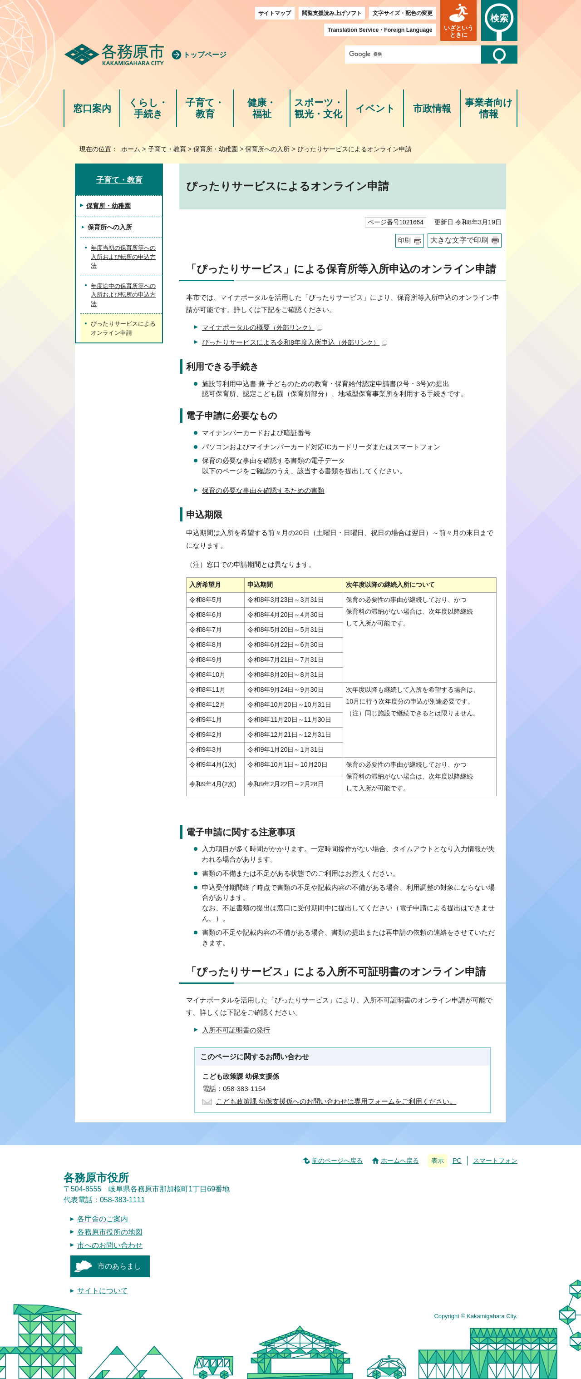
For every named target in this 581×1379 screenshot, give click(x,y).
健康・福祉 (261, 108)
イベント (375, 108)
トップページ (204, 55)
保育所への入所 (267, 149)
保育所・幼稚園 (215, 149)
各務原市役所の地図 (110, 1232)
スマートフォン (495, 1160)
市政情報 (432, 108)
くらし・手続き (148, 108)
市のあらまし (119, 1266)
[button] (458, 20)
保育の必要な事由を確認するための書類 (263, 490)
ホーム (130, 149)
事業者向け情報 (489, 108)
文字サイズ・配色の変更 (403, 13)
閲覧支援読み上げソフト (332, 13)
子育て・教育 (205, 108)
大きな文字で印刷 (459, 240)
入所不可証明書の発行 (236, 1030)
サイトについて (102, 1291)
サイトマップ (274, 13)
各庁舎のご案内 (102, 1219)
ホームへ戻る (400, 1160)
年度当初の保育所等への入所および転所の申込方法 (123, 256)
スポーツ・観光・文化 (318, 108)
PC (457, 1160)
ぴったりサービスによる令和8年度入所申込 (294, 342)
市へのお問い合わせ (110, 1245)
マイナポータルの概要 (262, 327)
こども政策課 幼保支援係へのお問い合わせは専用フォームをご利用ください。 (336, 1101)
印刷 (404, 240)
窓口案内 (92, 108)
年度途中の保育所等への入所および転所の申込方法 (123, 295)
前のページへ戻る (337, 1160)
